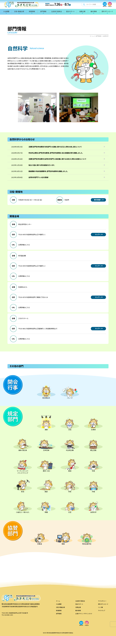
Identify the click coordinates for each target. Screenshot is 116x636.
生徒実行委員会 (80, 601)
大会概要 (58, 604)
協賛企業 (78, 607)
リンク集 (100, 607)
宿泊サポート (79, 604)
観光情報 (78, 610)
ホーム (58, 601)
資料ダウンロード (103, 604)
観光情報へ (98, 200)
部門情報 (58, 614)
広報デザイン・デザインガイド (83, 614)
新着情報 (58, 610)
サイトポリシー (102, 601)
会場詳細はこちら (24, 245)
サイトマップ (101, 610)
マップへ (98, 234)
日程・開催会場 (60, 607)
